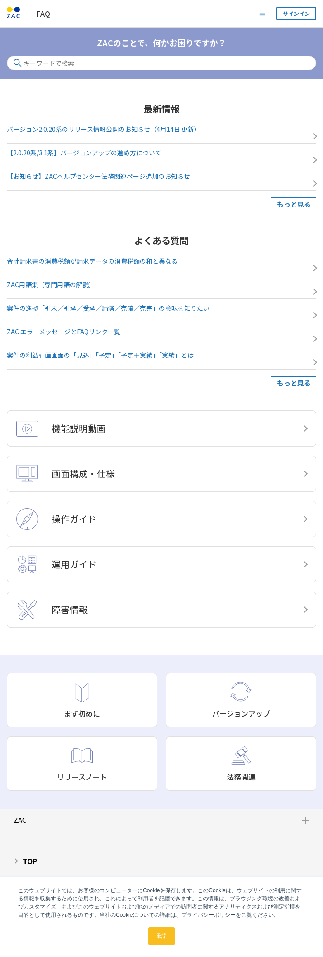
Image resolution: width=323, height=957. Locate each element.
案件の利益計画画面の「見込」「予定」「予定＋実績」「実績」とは (100, 355)
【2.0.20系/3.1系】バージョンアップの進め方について (84, 152)
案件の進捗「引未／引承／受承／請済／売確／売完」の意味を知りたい (108, 308)
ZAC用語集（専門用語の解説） (51, 284)
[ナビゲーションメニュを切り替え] (262, 13)
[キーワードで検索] (161, 63)
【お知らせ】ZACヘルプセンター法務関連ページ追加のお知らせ (98, 176)
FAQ (43, 13)
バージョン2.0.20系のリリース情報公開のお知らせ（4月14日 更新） (103, 129)
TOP (30, 861)
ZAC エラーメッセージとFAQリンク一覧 (63, 331)
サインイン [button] (296, 13)
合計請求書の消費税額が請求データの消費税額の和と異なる (92, 260)
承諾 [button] (161, 936)
